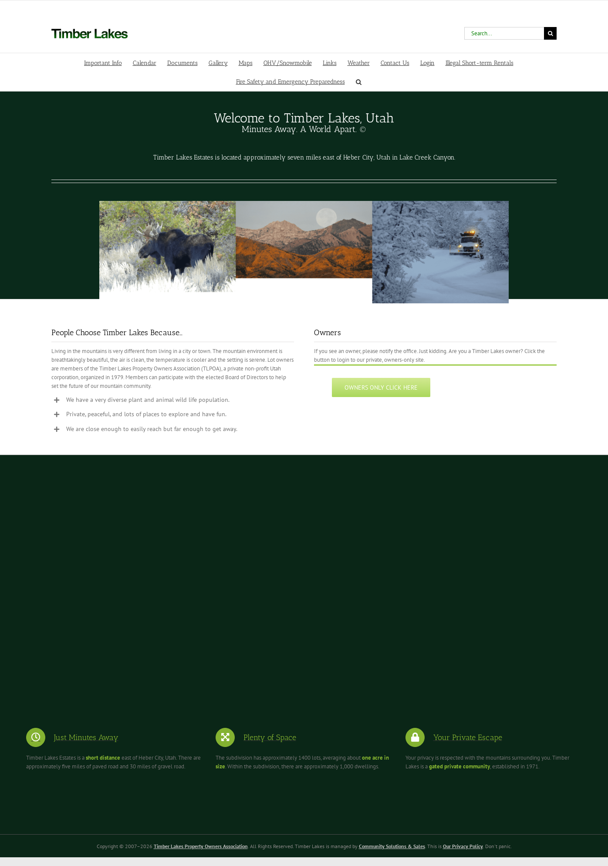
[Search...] (504, 33)
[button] (358, 81)
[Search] (550, 33)
